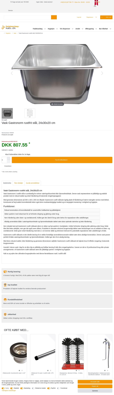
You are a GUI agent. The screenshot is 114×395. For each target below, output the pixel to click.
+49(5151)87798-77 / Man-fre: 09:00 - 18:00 (73, 2)
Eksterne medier (40, 388)
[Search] (54, 13)
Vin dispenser (65, 24)
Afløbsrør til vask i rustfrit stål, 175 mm (42, 369)
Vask (14, 29)
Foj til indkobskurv (83, 156)
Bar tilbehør (103, 24)
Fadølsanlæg (38, 24)
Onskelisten (7, 162)
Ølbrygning (89, 24)
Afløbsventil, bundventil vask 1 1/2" (14, 369)
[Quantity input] (4, 156)
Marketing (27, 388)
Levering (14, 167)
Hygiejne (51, 24)
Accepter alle (95, 382)
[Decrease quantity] (8, 157)
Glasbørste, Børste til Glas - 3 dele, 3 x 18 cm (71, 369)
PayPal (53, 388)
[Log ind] (78, 13)
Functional (63, 388)
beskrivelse (7, 179)
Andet (77, 24)
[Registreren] (88, 13)
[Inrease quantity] (8, 154)
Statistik (16, 388)
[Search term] (27, 13)
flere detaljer (18, 179)
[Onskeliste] (97, 13)
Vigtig (7, 388)
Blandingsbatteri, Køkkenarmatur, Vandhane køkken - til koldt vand (99, 369)
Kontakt (94, 2)
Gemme (95, 391)
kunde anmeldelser (32, 179)
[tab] (7, 178)
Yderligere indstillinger (9, 390)
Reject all (95, 386)
